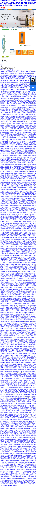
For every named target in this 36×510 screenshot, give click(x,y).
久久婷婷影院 (28, 98)
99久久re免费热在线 (13, 252)
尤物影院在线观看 (15, 193)
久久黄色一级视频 (23, 128)
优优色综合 (7, 141)
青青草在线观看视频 (22, 125)
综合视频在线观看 (33, 375)
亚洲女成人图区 (22, 117)
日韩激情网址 (13, 262)
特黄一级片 (26, 211)
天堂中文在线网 (17, 319)
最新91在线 (16, 228)
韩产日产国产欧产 (22, 244)
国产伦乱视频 (19, 96)
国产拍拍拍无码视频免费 (22, 265)
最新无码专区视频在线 (28, 130)
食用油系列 (7, 27)
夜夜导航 (7, 91)
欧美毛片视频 (17, 212)
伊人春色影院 (22, 94)
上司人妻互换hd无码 (9, 152)
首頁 (14, 29)
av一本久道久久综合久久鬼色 (20, 296)
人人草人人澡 (10, 168)
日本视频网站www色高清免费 (32, 144)
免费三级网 (23, 458)
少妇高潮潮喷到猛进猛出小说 (11, 414)
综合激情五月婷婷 (20, 101)
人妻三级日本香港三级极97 (15, 168)
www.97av (21, 334)
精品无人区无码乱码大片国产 (5, 168)
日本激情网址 (9, 282)
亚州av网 (20, 219)
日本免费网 (25, 256)
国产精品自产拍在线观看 (7, 214)
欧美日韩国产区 (20, 100)
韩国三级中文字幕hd (25, 459)
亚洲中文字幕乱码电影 (25, 101)
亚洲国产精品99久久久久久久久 (29, 176)
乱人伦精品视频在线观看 (11, 259)
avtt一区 (28, 121)
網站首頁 (2, 9)
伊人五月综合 (12, 93)
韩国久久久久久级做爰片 (24, 274)
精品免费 (3, 378)
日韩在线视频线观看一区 (24, 235)
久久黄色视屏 (17, 460)
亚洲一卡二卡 (4, 366)
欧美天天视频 (4, 173)
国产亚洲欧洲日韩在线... (25, 451)
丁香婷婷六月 (14, 368)
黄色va (7, 184)
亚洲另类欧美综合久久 (16, 275)
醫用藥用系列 (4, 41)
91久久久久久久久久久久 (26, 383)
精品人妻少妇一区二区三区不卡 (20, 327)
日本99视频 (30, 202)
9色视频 (10, 453)
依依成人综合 (8, 226)
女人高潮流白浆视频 (10, 274)
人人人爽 (3, 453)
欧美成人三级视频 (5, 99)
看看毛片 (31, 199)
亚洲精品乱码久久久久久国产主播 (23, 421)
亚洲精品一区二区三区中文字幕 (11, 219)
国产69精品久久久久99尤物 (7, 357)
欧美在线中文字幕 (7, 305)
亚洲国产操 (8, 80)
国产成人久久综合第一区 (16, 224)
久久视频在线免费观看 (22, 416)
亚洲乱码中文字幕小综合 (24, 86)
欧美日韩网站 (9, 375)
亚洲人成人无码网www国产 (22, 248)
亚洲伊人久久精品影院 (19, 198)
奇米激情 (8, 350)
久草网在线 (19, 242)
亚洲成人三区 (7, 178)
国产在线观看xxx (34, 362)
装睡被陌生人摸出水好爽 (24, 215)
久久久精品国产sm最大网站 (7, 410)
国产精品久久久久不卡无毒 (8, 87)
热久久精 (29, 192)
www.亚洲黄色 (1, 438)
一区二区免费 (14, 351)
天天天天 (5, 455)
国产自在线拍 (4, 203)
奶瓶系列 (4, 48)
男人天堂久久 (8, 225)
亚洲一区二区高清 (11, 309)
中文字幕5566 (23, 298)
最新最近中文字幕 (18, 326)
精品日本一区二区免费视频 (32, 265)
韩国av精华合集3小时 (2, 368)
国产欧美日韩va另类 (13, 432)
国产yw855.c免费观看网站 (15, 152)
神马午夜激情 (5, 383)
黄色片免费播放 (3, 126)
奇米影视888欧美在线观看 (23, 330)
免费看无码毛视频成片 (20, 75)
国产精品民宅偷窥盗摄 (15, 444)
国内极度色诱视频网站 (21, 183)
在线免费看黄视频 (28, 350)
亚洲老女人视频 (16, 145)
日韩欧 (17, 409)
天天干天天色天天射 (10, 136)
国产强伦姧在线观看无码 (18, 98)
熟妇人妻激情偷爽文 (22, 460)
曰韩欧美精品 (26, 123)
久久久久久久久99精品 (32, 412)
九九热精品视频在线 (2, 86)
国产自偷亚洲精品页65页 (10, 277)
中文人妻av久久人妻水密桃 (20, 399)
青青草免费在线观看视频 (9, 474)
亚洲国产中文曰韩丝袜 (21, 349)
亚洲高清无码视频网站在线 (32, 392)
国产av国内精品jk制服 (10, 198)
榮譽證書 (14, 9)
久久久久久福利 (20, 351)
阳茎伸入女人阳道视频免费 (5, 359)
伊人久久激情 (14, 182)
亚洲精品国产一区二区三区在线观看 (11, 384)
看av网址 (7, 483)
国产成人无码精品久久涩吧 (18, 151)
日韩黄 (11, 438)
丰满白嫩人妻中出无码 (8, 89)
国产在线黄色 (32, 177)
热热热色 (14, 94)
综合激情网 (18, 130)
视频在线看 (33, 287)
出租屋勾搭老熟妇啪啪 (6, 319)
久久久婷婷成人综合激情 (22, 262)
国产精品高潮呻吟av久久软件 (10, 84)
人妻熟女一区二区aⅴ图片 (29, 290)
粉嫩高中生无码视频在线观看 (11, 124)
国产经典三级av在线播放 (26, 190)
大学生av (17, 457)
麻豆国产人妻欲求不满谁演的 (12, 217)
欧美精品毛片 (10, 148)
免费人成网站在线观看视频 (24, 89)
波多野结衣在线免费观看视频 (9, 343)
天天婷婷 (19, 118)
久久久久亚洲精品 (19, 298)
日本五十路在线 (22, 346)
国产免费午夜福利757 (17, 184)
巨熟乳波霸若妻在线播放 (17, 244)
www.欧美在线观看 (18, 125)
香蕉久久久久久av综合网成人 (21, 444)
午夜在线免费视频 (5, 424)
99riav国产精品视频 (19, 177)
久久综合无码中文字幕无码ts (24, 381)
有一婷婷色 (9, 144)
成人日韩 (15, 327)
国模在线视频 (23, 225)
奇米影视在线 (19, 121)
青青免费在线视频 (22, 406)
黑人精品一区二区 (24, 472)
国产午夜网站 (28, 250)
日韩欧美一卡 (28, 184)
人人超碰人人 (9, 423)
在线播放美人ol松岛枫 (9, 190)
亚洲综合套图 (9, 480)
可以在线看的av (20, 99)
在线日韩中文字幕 (13, 403)
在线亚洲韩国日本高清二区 (8, 315)
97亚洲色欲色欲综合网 (7, 186)
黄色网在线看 (12, 331)
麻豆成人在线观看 (18, 292)
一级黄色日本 (33, 233)
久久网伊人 (21, 309)
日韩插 (12, 385)
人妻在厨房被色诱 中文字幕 (14, 266)
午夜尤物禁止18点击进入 (20, 273)
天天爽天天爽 (22, 180)
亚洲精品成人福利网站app (19, 150)
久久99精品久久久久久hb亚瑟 (4, 219)
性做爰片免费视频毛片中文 (13, 350)
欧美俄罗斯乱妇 (19, 210)
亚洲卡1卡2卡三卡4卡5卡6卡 (17, 192)
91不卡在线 (23, 214)
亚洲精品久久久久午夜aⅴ (11, 95)
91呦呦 (15, 164)
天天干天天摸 (20, 224)
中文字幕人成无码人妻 (30, 160)
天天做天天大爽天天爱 (32, 235)
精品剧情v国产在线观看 (3, 281)
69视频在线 (3, 194)
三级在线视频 (18, 193)
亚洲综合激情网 (25, 382)
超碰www (16, 439)
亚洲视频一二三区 (11, 317)
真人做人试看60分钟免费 (20, 161)
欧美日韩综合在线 (29, 239)
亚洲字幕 (14, 289)
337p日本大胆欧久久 (24, 368)
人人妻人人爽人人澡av (14, 123)
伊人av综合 (8, 185)
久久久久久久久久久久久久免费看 (14, 208)
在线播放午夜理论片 (4, 405)
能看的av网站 (31, 433)
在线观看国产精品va (33, 234)
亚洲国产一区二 (5, 407)
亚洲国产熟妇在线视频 (15, 277)
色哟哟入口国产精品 (18, 384)
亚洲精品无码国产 (32, 151)
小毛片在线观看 (30, 143)
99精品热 (7, 432)
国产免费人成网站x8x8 (5, 82)
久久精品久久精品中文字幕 (26, 292)
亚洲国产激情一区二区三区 (15, 227)
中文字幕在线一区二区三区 (22, 82)
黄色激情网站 (14, 364)
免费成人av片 (26, 298)
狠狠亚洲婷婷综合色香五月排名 (27, 241)
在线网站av (16, 132)
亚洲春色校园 (28, 112)
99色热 (11, 158)
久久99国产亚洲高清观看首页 (22, 356)
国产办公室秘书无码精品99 (3, 119)
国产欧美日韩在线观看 (27, 148)
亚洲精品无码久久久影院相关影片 (29, 460)
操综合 (3, 249)
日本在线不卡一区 (13, 330)
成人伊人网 (32, 174)
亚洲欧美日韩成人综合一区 (28, 214)
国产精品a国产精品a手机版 (27, 236)
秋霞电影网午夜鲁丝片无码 (28, 424)
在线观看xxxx (16, 242)
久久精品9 (5, 290)
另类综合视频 (13, 380)
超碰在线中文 (29, 459)
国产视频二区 (25, 230)
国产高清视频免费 (21, 467)
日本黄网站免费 (12, 365)
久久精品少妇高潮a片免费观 (20, 253)
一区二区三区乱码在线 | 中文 (17, 243)
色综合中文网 (3, 417)
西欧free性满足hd (22, 194)
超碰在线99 (5, 273)
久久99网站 (7, 458)
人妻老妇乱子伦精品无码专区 (17, 153)
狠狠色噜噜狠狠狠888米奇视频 (31, 203)
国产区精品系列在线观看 (12, 366)
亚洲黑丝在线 (22, 176)
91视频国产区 (6, 408)
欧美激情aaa (5, 450)
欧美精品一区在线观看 (14, 246)
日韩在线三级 (14, 198)
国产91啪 (6, 126)
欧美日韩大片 (19, 215)
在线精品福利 (25, 442)
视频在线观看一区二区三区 (20, 419)
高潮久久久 (1, 235)
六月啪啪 (32, 141)
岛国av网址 (16, 130)
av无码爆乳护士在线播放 (11, 434)
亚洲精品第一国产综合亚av (23, 285)
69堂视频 (29, 219)
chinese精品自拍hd (10, 376)
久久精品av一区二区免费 (29, 96)
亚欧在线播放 (26, 143)
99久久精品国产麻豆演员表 (9, 303)
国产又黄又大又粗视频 (20, 390)
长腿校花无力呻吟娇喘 (29, 86)
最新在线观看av (8, 98)
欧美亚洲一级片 (19, 306)
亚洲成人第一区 (9, 207)
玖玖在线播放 (24, 319)
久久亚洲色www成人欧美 (8, 397)
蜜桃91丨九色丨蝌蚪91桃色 (29, 251)
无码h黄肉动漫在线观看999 (4, 275)
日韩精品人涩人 (5, 433)
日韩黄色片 (16, 264)
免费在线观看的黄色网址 (11, 462)
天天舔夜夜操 (34, 482)
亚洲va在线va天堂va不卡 (16, 187)
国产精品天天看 (34, 414)
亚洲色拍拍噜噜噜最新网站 (5, 75)
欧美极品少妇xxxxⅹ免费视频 (24, 85)
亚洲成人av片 (34, 103)
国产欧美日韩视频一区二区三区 (12, 447)
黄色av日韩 (13, 141)
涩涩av (3, 244)
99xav (5, 125)
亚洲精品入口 (26, 422)
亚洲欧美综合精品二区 (20, 301)
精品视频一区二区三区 (15, 301)
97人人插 (9, 158)
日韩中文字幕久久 (16, 267)
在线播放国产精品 (26, 218)
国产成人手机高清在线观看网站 (27, 307)
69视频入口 (14, 139)
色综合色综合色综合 (2, 353)
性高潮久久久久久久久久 (4, 152)
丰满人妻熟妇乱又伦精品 (29, 309)
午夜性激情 (11, 146)
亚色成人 (2, 189)
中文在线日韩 (22, 277)
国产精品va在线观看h (13, 480)
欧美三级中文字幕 (26, 322)
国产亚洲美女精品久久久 (9, 300)
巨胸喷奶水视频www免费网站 (17, 446)
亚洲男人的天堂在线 (21, 157)
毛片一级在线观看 (5, 84)
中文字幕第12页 (9, 467)
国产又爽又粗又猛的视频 (13, 268)
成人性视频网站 (13, 200)
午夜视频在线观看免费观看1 (28, 82)
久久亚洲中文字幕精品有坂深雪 (9, 369)
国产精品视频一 (29, 205)
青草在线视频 (19, 109)
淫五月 (26, 112)
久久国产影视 (21, 319)
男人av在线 (23, 422)
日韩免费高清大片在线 (20, 382)
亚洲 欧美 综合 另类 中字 (22, 189)
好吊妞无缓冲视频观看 (5, 380)
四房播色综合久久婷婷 (25, 351)
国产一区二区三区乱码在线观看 (27, 273)
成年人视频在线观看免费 (21, 391)
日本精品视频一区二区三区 (30, 347)
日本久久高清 (28, 215)
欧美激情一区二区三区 (14, 341)
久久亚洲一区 (18, 117)
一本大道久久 (9, 466)
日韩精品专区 (22, 107)
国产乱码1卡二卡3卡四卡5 (30, 212)
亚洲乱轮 (9, 139)
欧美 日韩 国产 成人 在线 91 (23, 283)
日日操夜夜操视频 (27, 453)
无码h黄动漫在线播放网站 (10, 283)
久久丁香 (2, 259)
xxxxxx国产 (4, 89)
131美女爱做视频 (4, 212)
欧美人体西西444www (6, 314)
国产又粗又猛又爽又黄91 (29, 396)
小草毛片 (2, 203)
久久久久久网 (22, 289)
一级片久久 (15, 221)
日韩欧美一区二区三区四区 (27, 327)
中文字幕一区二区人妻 (5, 157)
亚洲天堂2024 (19, 180)
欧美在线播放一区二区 (25, 359)
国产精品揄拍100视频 (3, 184)
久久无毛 (10, 112)
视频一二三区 (1, 223)
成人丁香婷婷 (30, 322)
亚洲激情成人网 (6, 249)
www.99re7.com (19, 83)
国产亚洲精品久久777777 (26, 332)
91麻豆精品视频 (14, 398)
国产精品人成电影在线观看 (16, 209)
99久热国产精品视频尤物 (4, 193)
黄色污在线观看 (4, 475)
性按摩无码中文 (6, 260)
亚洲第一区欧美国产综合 (11, 346)
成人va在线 (22, 312)
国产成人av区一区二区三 (30, 271)
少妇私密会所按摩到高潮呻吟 (27, 180)
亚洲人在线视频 (8, 203)
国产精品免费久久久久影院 (31, 117)
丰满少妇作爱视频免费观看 (32, 120)
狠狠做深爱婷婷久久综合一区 (8, 209)
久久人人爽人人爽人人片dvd (12, 437)
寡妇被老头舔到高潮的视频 (29, 105)
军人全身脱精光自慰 (17, 126)
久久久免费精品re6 (25, 275)
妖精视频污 (11, 139)
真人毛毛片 (2, 476)
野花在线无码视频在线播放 (27, 462)
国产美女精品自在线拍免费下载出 (27, 417)
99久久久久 (29, 161)
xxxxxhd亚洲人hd (21, 146)
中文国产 (3, 125)
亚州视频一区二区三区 (30, 308)
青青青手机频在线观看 (21, 322)
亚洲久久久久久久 (14, 438)
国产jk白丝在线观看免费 (8, 265)
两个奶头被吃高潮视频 (22, 398)
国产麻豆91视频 (30, 175)
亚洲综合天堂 (11, 319)
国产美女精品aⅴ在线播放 (15, 158)
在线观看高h (20, 305)
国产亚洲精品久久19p (18, 91)
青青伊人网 (18, 387)
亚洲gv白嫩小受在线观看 (16, 119)
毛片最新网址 (18, 337)
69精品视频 (20, 108)
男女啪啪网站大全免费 (30, 183)
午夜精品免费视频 (18, 303)
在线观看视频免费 (7, 236)
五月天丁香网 (9, 118)
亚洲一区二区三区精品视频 (16, 185)
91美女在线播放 (13, 78)
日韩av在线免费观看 (5, 302)
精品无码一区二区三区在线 (8, 296)
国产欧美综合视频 (9, 159)
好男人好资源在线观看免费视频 (5, 425)
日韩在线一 (7, 340)
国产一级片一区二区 (23, 350)
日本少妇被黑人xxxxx (18, 252)
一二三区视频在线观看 (29, 403)
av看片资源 (20, 216)
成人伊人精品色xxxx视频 (8, 446)
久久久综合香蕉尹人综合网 (14, 205)
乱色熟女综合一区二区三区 (5, 278)
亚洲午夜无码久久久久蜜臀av (29, 349)
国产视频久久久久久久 (22, 365)
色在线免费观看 (23, 268)
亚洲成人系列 (29, 243)
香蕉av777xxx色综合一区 (4, 283)
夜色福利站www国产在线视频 (10, 99)
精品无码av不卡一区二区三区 (15, 148)
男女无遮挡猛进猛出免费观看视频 (15, 230)
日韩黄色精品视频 (29, 339)
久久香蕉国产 (4, 267)
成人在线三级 (23, 210)
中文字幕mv (24, 73)
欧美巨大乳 (6, 253)
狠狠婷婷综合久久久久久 (20, 136)
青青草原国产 (8, 484)
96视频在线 (9, 334)
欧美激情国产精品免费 (29, 186)
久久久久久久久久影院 (3, 233)
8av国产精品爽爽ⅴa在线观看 (20, 260)
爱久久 (10, 98)
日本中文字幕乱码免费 (14, 302)
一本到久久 (7, 111)
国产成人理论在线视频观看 (19, 284)
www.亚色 (11, 289)
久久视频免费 (21, 173)
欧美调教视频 (27, 464)
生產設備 (18, 9)
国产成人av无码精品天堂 (12, 77)
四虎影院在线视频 (28, 389)
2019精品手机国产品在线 (28, 91)
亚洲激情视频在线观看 (24, 252)
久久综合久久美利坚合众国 (5, 473)
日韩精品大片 (33, 201)
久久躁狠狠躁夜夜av (15, 405)
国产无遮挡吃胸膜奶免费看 (17, 440)
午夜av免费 (27, 102)
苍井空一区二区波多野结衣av (10, 450)
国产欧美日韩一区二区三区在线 (8, 227)
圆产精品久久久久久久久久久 (22, 287)
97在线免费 (6, 274)
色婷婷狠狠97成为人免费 (26, 478)
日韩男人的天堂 (9, 246)
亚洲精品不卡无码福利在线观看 (6, 164)
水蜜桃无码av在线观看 (13, 290)
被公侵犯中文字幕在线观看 (7, 116)
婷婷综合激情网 (7, 132)
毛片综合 (22, 332)
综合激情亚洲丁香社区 (5, 92)
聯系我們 (30, 9)
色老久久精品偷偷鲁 (15, 233)
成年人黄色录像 (29, 393)
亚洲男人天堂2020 (16, 86)
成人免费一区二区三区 (4, 230)
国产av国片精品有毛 (3, 110)
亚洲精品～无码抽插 (2, 423)
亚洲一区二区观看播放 (29, 348)
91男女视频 (32, 152)
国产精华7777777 (32, 200)
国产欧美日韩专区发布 (22, 201)
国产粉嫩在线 (31, 145)
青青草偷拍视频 (9, 155)
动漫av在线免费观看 (7, 215)
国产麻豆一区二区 (2, 398)
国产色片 (30, 457)
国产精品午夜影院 (28, 285)
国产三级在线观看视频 (4, 216)
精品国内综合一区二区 (33, 269)
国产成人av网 (10, 141)
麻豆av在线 (7, 269)
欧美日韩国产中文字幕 (28, 116)
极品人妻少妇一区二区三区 (12, 196)
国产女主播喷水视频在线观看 (28, 125)
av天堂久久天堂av (2, 262)
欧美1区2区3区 (6, 462)
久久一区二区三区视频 (32, 291)
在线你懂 (28, 110)
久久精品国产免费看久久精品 (23, 425)
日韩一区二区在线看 (9, 478)
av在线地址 (4, 187)
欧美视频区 (29, 157)
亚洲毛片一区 (33, 473)
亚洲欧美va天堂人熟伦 (25, 132)
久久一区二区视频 (30, 289)
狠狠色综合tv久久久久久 (12, 80)
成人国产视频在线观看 (6, 177)
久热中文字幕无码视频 (17, 456)
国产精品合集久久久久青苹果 (24, 219)
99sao (7, 457)
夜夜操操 (12, 127)
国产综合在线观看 (18, 194)
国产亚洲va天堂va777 (29, 302)
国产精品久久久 (31, 456)
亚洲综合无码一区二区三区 (22, 134)
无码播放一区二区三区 (33, 250)
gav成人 (3, 325)
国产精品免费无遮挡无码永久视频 (7, 223)
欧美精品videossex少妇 (23, 121)
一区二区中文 (9, 161)
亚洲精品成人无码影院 (5, 418)
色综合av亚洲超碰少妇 (32, 293)
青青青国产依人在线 (20, 190)
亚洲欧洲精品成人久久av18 (32, 421)
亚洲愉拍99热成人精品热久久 (10, 360)
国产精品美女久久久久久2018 (31, 440)
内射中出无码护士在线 (29, 341)
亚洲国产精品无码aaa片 (31, 102)
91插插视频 (27, 71)
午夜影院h (11, 425)
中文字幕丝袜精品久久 (6, 317)
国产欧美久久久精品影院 (28, 416)
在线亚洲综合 (31, 94)
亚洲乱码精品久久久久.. (24, 108)
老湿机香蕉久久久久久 (8, 191)
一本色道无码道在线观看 (13, 176)
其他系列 (4, 47)
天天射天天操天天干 (6, 77)
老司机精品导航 (29, 415)
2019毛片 (6, 79)
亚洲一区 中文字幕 (17, 441)
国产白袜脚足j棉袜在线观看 (4, 134)
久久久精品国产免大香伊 (7, 250)
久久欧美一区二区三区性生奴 (20, 410)
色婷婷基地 (33, 264)
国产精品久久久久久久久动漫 (17, 259)
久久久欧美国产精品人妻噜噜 (8, 339)
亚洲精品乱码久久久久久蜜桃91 (10, 120)
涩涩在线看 (16, 109)
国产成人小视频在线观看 (9, 341)
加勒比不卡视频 (6, 139)
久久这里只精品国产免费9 (15, 413)
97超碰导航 (25, 408)
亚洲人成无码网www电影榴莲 (8, 353)
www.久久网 (2, 357)
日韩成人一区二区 (14, 169)
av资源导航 (11, 232)
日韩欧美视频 (29, 170)
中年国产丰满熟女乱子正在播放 (18, 339)
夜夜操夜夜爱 (21, 169)
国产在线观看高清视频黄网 (17, 476)
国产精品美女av (16, 73)
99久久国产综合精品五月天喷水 (17, 314)
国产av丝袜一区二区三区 (18, 71)
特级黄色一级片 (5, 348)
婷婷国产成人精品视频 (10, 271)
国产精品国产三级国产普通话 (20, 331)
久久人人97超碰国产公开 (4, 155)
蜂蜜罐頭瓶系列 (20, 27)
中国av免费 (13, 232)
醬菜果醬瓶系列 (24, 27)
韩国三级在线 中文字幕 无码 (9, 218)
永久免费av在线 (32, 219)
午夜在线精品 (3, 437)
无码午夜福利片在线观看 (27, 249)
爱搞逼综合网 (22, 462)
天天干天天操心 (21, 164)
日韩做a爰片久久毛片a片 (5, 144)
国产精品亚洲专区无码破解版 (20, 323)
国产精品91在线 (32, 330)
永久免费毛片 (15, 306)
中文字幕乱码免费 (3, 369)
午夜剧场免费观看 (25, 221)
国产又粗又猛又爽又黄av (19, 368)
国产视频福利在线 (18, 330)
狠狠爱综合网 (21, 78)
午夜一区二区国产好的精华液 (5, 112)
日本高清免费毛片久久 (29, 473)
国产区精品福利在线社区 (26, 358)
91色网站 (23, 385)
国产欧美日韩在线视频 (27, 145)
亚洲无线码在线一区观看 (21, 300)
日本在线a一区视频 (7, 194)
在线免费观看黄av (24, 389)
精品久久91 (19, 86)
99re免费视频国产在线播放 (5, 151)
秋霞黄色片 (16, 366)
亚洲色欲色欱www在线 (9, 451)
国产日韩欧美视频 (18, 447)
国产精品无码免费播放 (4, 389)
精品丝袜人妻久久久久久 (14, 161)
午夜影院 (3, 257)
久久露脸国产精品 (18, 176)
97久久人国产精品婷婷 (11, 324)
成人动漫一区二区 (17, 375)
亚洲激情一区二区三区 (25, 299)
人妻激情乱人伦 (13, 114)
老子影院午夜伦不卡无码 (20, 142)
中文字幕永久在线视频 (32, 253)
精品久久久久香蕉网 (24, 302)
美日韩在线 (28, 235)
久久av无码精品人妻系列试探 (4, 256)
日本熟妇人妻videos (10, 406)
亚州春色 (35, 349)
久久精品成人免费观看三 (12, 255)
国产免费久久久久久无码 (21, 228)
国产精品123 (30, 217)
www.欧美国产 (24, 434)
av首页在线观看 (8, 176)
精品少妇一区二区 (17, 383)
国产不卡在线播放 (33, 334)
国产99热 (25, 75)
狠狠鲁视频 (16, 400)
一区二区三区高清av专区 (12, 418)
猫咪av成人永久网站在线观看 (25, 481)
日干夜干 (4, 161)
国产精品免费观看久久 (30, 169)
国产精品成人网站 (25, 400)
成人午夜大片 (33, 267)
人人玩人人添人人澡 (30, 159)
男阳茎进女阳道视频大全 (12, 228)
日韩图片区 (23, 198)
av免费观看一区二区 (13, 292)
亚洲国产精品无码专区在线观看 (13, 236)
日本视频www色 (30, 119)
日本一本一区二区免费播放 (29, 158)
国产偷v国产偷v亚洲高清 (11, 359)
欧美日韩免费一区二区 (15, 448)
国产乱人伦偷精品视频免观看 (21, 418)
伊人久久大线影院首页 (27, 326)
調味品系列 (4, 45)
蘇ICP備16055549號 (12, 68)
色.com (21, 476)
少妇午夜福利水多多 (7, 210)
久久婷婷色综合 (20, 426)
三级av (34, 215)
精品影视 (3, 248)
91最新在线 (17, 305)
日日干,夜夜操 (8, 290)
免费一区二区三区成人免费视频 (21, 76)
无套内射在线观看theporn (30, 137)
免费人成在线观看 (30, 162)
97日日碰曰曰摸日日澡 (3, 268)
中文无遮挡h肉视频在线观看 (14, 391)
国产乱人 (19, 408)
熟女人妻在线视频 (26, 157)
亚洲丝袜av (17, 191)
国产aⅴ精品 (5, 71)
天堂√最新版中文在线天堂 (18, 464)
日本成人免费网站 (11, 399)
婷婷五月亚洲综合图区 (7, 183)
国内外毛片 (19, 312)
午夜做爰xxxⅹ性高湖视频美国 (27, 277)
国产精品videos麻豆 (25, 224)
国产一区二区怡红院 (8, 153)
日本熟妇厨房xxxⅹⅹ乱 (31, 109)
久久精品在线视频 (10, 485)
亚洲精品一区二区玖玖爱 (12, 294)
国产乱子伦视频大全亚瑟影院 (19, 139)
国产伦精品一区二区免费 (16, 321)
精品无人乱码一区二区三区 (20, 120)
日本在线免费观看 (19, 127)
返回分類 (16, 47)
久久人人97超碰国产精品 (33, 171)
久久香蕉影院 (31, 300)
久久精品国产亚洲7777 (30, 123)
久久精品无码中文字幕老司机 (5, 166)
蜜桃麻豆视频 (29, 422)
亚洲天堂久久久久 (5, 344)
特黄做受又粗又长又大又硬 (13, 355)
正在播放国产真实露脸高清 (5, 400)
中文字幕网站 (24, 159)
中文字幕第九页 (22, 326)
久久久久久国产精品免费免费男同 (5, 264)
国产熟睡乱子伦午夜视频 (17, 111)
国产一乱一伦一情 (11, 251)
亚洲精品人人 (12, 322)
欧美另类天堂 (22, 414)
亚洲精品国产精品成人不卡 (17, 407)
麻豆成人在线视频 (5, 95)
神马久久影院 (17, 365)
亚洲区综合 (16, 96)
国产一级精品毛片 (13, 160)
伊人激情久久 (15, 331)
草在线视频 (13, 151)
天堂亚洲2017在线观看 (15, 300)
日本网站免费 (27, 265)
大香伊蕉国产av (15, 385)
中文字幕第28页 (12, 107)
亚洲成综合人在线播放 (24, 237)
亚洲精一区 (25, 335)
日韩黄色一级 (27, 149)
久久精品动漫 (11, 171)
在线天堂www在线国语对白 (31, 342)
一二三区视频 (23, 109)
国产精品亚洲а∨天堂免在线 (25, 426)
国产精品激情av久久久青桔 (19, 159)
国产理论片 (15, 241)
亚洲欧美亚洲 (20, 424)
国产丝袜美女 (13, 170)
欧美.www (12, 144)
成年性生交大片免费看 (4, 198)
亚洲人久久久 (33, 310)
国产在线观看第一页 (11, 306)
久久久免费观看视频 (8, 145)
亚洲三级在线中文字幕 (9, 349)
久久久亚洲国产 (27, 457)
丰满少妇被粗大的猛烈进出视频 (18, 237)
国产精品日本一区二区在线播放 (14, 116)
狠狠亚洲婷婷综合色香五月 (21, 162)
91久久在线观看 (16, 308)
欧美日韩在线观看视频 (15, 79)
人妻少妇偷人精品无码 (12, 143)
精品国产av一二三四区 (8, 127)
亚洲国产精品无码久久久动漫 (17, 85)
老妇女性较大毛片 (27, 466)
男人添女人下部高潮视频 (27, 293)
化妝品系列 (4, 38)
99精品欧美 (17, 371)
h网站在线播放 (9, 387)
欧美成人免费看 (5, 360)
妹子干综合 (23, 465)
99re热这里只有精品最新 (11, 249)
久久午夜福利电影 (25, 100)
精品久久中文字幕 (5, 103)
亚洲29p (12, 440)
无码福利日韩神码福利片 (20, 165)
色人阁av (1, 121)
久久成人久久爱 (10, 372)
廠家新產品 (3, 27)
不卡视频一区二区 (2, 227)
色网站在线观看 (11, 182)
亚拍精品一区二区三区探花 (16, 278)
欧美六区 (19, 174)
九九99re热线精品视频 (29, 324)
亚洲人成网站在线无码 (25, 99)
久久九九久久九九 (10, 134)
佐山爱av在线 (8, 333)
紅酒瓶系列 (16, 27)
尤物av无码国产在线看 (30, 343)
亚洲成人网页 (30, 178)
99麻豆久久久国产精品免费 (8, 199)
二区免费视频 (12, 103)
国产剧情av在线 (26, 228)
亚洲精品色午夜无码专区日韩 (21, 266)
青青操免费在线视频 (17, 394)
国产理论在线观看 (30, 328)
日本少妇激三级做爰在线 (10, 455)
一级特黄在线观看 (8, 281)
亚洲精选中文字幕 (32, 296)
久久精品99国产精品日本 (21, 233)
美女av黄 (22, 258)
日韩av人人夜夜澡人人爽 (13, 137)
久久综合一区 (4, 180)
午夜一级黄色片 (16, 101)
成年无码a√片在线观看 (26, 303)
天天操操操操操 (33, 457)
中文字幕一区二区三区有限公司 (14, 83)
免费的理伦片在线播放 (26, 92)
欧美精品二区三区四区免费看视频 (4, 485)
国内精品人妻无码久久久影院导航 (10, 267)
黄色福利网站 (14, 303)
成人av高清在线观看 (26, 196)
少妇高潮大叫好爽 (3, 108)
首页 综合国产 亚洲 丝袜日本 (26, 469)
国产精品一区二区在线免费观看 (22, 473)
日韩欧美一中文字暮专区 (26, 142)
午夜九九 (23, 415)
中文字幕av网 (3, 210)
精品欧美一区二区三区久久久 (20, 364)
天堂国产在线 (21, 175)
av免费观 (9, 293)
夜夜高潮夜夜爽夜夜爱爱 (14, 387)
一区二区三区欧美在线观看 (12, 239)
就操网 (18, 214)
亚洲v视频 (33, 455)
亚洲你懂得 (5, 101)
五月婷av (22, 71)
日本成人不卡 (28, 330)
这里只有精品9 (30, 314)
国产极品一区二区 (33, 413)
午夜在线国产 (34, 149)
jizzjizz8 (17, 223)
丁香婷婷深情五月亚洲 (24, 250)
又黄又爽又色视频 (31, 303)
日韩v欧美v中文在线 (16, 287)
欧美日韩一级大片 (5, 124)
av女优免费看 (23, 83)
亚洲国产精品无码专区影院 (14, 276)
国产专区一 (3, 318)
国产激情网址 (33, 226)
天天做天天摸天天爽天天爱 (11, 142)
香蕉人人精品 (2, 149)
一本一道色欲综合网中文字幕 (3, 237)
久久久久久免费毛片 (30, 242)
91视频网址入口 (26, 276)
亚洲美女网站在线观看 (8, 373)
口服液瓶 (4, 51)
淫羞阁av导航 (14, 157)
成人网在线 (31, 126)
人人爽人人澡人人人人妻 (27, 294)
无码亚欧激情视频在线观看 (17, 103)
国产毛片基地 (7, 187)
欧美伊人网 (10, 248)
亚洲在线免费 (13, 375)
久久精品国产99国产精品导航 (21, 110)
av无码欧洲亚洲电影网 (16, 226)
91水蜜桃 (13, 376)
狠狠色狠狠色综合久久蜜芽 (17, 442)
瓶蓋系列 (4, 46)
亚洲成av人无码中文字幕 (25, 177)
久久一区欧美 (18, 123)
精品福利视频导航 (10, 351)
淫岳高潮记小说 (21, 371)
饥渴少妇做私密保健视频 (16, 348)
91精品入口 (18, 344)
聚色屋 (4, 236)
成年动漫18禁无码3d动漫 (11, 92)
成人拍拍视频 (32, 459)
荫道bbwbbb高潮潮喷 (30, 103)
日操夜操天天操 (31, 218)
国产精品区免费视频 (13, 174)
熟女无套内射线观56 (31, 383)
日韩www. (6, 271)
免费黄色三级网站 (3, 274)
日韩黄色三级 (9, 244)
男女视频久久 (5, 169)
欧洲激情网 (1, 387)
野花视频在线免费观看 (24, 341)
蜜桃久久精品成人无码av (3, 150)
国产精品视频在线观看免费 (13, 332)
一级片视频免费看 (11, 314)
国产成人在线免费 (2, 330)
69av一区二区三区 (23, 95)
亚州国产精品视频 (4, 364)
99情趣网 (25, 349)
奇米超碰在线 (22, 196)
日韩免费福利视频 (3, 287)
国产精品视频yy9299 (18, 128)
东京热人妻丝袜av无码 (23, 130)
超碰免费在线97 (34, 339)
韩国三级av (10, 169)
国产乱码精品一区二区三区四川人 (7, 241)
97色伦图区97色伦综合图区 (7, 174)
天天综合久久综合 (18, 332)
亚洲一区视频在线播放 (13, 250)
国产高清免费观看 (8, 202)
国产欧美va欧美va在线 (6, 323)
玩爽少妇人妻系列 (21, 437)
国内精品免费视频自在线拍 (27, 152)
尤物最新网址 (31, 209)
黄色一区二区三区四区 (9, 421)
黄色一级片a (26, 225)
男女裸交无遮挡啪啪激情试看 (25, 480)
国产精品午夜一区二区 (30, 132)
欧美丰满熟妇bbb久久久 (33, 192)
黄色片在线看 (22, 178)
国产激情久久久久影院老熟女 (3, 190)
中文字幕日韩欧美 (16, 82)
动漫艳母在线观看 (5, 409)
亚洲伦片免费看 (28, 200)
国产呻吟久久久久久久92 (28, 266)
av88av (17, 374)
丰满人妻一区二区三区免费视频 (24, 124)
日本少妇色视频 (32, 111)
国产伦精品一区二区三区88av (6, 167)
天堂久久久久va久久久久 (18, 124)
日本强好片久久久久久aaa (29, 398)
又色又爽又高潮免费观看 (27, 193)
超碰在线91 (20, 79)
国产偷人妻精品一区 (31, 133)
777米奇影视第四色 (13, 159)
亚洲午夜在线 (8, 150)
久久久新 (16, 92)
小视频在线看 (13, 126)
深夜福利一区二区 (22, 441)
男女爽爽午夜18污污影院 (20, 417)
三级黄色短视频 (23, 118)
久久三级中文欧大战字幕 (32, 142)
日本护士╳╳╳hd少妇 (19, 480)
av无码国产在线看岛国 (15, 293)
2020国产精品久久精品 (26, 217)
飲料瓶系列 (13, 27)
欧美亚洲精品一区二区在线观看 (29, 432)
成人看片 (3, 391)
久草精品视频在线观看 (20, 221)
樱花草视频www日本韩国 (16, 369)
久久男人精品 (26, 107)
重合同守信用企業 (13, 47)
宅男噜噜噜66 (29, 99)
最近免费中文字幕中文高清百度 (32, 166)
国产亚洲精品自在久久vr (18, 255)
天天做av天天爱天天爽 (25, 133)
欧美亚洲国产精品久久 (8, 200)
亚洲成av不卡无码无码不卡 (32, 92)
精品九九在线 (29, 101)
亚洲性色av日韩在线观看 (17, 325)
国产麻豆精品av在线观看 (19, 160)
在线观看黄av (10, 151)
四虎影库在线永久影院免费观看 (20, 217)
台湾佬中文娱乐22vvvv (15, 75)
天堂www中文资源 (10, 157)
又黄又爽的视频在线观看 (5, 109)
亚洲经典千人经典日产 (31, 228)
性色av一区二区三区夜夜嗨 (24, 103)
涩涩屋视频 (34, 324)
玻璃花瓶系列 (4, 49)
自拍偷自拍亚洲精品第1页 (14, 202)
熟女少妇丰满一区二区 (26, 253)
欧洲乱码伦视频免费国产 (28, 418)
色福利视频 (10, 125)
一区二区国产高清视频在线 (27, 435)
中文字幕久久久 (16, 357)
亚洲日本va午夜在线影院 (17, 144)
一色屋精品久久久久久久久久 (21, 475)
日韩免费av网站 (22, 447)
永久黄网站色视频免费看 (17, 257)
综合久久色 (5, 257)
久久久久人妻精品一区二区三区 (13, 358)
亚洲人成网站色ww (6, 476)
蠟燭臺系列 (4, 42)
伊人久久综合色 (12, 85)
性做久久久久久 (4, 121)
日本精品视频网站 (2, 71)
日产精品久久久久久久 (18, 170)
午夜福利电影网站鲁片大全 (18, 381)
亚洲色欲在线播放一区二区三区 (27, 233)
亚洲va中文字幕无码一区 (29, 360)
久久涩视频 (10, 340)
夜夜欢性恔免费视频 (22, 93)
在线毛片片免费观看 (29, 378)
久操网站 (20, 214)
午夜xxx (18, 362)
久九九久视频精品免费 (6, 217)
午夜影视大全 (12, 153)
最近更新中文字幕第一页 (8, 291)
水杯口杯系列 (28, 27)
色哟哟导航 (31, 149)
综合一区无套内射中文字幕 (25, 79)
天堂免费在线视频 (16, 171)
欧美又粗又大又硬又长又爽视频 (22, 291)
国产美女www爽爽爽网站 (33, 371)
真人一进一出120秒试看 (26, 173)
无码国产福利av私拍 (7, 137)
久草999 (29, 296)
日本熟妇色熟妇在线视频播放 (30, 150)
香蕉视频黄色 (9, 266)
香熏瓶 (3, 52)
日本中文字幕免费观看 (27, 208)
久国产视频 (13, 401)
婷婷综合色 (33, 73)
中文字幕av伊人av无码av (4, 466)
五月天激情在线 (24, 246)
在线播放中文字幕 (7, 391)
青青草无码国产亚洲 (12, 175)
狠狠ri (1, 162)
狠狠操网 (23, 141)
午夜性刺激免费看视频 (11, 111)
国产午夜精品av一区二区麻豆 (19, 469)
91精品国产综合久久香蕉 (6, 232)
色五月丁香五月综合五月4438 (17, 393)
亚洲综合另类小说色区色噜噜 (17, 95)
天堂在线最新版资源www (15, 353)
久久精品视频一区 (32, 382)
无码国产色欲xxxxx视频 (23, 144)
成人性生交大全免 (17, 396)
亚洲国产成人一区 (19, 318)
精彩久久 (20, 166)
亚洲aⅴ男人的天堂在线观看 (25, 362)
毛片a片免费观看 (11, 278)
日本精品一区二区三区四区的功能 (23, 168)
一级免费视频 (32, 294)
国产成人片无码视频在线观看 (10, 73)
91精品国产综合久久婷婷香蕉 (24, 243)
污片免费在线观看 (26, 312)
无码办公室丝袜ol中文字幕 (12, 469)
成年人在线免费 (23, 290)
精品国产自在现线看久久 (5, 240)
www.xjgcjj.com (17, 67)
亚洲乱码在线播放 (31, 385)
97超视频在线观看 (6, 196)
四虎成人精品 (17, 484)
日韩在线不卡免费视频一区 (17, 107)
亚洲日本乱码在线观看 (28, 248)
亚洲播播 (13, 243)
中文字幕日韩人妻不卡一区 (3, 384)
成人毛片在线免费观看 (30, 405)
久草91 (22, 340)
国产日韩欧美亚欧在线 (27, 244)
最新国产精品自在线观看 (28, 201)
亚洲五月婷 (5, 280)
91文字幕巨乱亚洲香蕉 (2, 105)
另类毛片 (24, 102)
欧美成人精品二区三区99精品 (4, 326)
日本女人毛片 (26, 162)
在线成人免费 (33, 175)
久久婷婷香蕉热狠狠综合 (31, 225)
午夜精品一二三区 (26, 308)
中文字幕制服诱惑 (15, 298)
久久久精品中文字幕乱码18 (23, 347)
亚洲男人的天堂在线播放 (20, 167)
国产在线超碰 (26, 365)
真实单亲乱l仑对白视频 (27, 118)
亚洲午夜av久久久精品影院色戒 (25, 372)
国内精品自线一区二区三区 (6, 321)
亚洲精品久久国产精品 (9, 189)
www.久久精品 (24, 482)
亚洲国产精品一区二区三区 (26, 316)
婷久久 (4, 292)
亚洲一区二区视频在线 (18, 203)
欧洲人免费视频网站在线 (28, 407)
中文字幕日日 (32, 407)
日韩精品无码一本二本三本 (30, 100)
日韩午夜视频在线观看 (10, 275)
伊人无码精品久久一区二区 (20, 241)
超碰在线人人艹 (4, 85)
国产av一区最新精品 (2, 346)
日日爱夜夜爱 (6, 378)
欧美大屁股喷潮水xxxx (15, 190)
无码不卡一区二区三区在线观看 (27, 413)
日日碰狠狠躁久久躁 (22, 148)
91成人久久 (27, 456)
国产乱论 (4, 276)
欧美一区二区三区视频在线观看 (6, 83)
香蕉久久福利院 (19, 372)
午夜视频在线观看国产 (11, 132)
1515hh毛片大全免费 (8, 205)
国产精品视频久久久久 (17, 249)
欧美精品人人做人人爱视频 (21, 145)
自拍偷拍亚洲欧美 (18, 367)
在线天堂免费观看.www (9, 121)
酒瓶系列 (10, 27)
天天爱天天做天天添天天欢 (15, 248)
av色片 (20, 385)
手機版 (1, 66)
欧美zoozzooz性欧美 (21, 218)
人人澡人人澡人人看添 (13, 326)
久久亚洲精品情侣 (29, 78)
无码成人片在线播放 (27, 240)
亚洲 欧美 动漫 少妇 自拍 (17, 378)
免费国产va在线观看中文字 (24, 166)
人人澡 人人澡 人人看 (26, 94)
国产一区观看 (20, 209)
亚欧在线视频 (13, 98)
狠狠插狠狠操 (4, 235)
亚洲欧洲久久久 (16, 99)
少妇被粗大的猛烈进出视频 (5, 148)
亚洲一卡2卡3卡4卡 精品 (29, 482)
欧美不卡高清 (34, 251)
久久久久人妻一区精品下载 (5, 308)
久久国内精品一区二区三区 (22, 191)
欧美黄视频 (17, 157)
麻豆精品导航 (6, 244)
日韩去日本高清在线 (27, 227)
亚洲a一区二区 (20, 415)
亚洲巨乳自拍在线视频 (15, 340)
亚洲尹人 (26, 161)
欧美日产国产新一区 (11, 308)
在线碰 (12, 155)
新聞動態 (22, 9)
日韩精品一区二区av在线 (21, 208)
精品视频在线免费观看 (32, 257)
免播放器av (28, 382)
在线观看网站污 (9, 126)
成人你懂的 (30, 335)
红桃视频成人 (18, 169)
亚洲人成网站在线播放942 (30, 256)
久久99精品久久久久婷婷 (7, 208)
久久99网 (23, 187)
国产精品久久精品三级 (14, 296)
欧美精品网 (31, 387)
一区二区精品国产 (5, 130)
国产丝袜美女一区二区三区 (10, 101)
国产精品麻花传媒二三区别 (14, 410)
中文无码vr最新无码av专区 (19, 149)
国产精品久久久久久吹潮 (28, 141)
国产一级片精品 (33, 325)
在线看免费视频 (11, 187)
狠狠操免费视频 (33, 170)
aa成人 (12, 118)
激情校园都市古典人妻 (13, 203)
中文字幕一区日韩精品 (21, 321)
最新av (33, 299)
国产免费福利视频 (9, 100)
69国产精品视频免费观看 (11, 82)
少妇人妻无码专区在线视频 (16, 189)
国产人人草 (5, 350)
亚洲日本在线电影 (17, 416)
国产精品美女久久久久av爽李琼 (20, 315)
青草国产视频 (31, 208)
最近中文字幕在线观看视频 (26, 202)
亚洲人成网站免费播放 (5, 441)
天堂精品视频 (33, 356)
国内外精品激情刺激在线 (5, 447)
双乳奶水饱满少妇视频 (11, 256)
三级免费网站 (12, 145)
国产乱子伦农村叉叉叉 (13, 269)
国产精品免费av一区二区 (24, 393)
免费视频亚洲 (14, 127)
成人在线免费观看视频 (6, 396)
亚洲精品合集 (6, 192)
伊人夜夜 (20, 448)
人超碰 (7, 364)
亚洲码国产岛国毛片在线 (18, 380)
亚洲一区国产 (26, 183)
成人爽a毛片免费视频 (9, 193)
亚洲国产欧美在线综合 (32, 399)
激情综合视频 (28, 391)
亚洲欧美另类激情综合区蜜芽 (5, 327)
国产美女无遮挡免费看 (9, 394)
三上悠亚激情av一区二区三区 (13, 214)
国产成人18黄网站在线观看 (24, 378)
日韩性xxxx (4, 340)
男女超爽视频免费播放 (23, 463)
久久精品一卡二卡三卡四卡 (16, 283)
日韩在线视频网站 (20, 205)
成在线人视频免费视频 (22, 317)
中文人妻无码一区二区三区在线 (8, 102)
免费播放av (29, 262)
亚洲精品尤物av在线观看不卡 (8, 368)
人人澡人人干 (24, 186)
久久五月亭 (12, 287)
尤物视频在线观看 (13, 285)
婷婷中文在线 (15, 253)
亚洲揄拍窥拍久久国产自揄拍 (7, 439)
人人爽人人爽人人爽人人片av (3, 185)
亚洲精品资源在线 (29, 155)
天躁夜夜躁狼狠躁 (5, 266)
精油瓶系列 (4, 50)
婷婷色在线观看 (20, 276)
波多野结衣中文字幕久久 (30, 428)
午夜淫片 (1, 173)
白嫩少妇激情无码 (21, 73)
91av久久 (6, 414)
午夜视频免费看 (8, 143)
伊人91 (1, 249)
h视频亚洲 (8, 212)
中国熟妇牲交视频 (29, 198)
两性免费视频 (19, 87)
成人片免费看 (5, 428)
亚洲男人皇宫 (5, 246)
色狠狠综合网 (1, 73)
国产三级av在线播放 (32, 165)
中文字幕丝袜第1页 (12, 327)
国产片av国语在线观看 (17, 178)
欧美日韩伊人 (24, 84)
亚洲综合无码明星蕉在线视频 (11, 109)
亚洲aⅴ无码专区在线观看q (4, 351)
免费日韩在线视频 (26, 178)
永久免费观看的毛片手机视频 (21, 116)
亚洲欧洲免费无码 (8, 285)
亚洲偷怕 (27, 119)
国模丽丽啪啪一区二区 (13, 428)
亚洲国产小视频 (27, 93)
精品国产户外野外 (17, 285)
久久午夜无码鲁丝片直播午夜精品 (30, 278)
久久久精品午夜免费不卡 (29, 484)
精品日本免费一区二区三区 (28, 210)
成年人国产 (11, 307)
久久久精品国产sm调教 (31, 135)
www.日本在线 (11, 224)
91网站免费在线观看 (22, 407)
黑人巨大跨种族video (32, 227)
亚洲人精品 (10, 374)
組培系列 (4, 44)
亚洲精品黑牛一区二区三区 (9, 117)
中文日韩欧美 (27, 76)
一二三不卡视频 (4, 449)
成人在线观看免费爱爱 (20, 400)
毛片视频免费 (21, 133)
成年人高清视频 (3, 414)
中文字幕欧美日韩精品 (6, 239)
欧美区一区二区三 (23, 174)
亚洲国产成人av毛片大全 (27, 369)
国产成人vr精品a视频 (30, 409)
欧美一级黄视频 (30, 351)
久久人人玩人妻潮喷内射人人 (23, 155)
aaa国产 (26, 110)
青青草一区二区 (15, 482)
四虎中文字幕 (14, 457)
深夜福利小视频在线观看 (24, 403)
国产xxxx (26, 262)
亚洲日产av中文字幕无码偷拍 (10, 273)
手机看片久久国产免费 (14, 483)
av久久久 (9, 269)
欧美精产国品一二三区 (7, 332)
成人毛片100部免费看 (7, 93)
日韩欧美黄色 (24, 149)
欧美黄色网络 (3, 209)
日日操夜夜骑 (29, 312)
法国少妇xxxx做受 (8, 105)
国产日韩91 (15, 120)
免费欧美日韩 (4, 218)
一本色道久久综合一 (22, 111)
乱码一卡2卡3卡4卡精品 (14, 165)
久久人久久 (21, 299)
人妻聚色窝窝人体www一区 (20, 92)
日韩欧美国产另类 (19, 135)
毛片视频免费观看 (28, 319)
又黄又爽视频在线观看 (25, 467)
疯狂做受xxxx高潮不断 (18, 114)
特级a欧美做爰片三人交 (14, 87)
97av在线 (20, 187)
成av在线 (15, 191)
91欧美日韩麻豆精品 (3, 76)
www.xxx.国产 (20, 223)
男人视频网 (25, 391)
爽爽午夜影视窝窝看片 (3, 117)
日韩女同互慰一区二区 (10, 240)
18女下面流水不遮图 (13, 128)
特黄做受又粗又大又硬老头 (30, 447)
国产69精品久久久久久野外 (32, 381)
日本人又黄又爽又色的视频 (5, 309)
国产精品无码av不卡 (7, 331)
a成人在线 (3, 273)
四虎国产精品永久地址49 (5, 463)
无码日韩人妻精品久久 (12, 178)
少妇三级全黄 (11, 226)
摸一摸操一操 (34, 96)
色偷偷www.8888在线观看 (24, 337)
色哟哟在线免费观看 (20, 439)
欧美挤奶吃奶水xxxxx (10, 408)
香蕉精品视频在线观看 (24, 98)
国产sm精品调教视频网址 (27, 331)
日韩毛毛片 (30, 390)
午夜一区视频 (17, 137)
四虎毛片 (26, 83)
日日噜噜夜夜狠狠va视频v (13, 150)
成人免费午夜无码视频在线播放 (30, 472)
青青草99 (20, 472)
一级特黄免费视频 (5, 376)
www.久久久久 (17, 415)
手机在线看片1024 (8, 289)
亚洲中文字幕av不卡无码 (22, 227)
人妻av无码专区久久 (24, 150)
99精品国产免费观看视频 (28, 153)
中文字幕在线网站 (25, 137)
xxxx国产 (27, 385)
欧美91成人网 (18, 398)
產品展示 (10, 9)
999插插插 (28, 366)
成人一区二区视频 (24, 232)
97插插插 (3, 101)
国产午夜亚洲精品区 (4, 282)
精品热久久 (4, 289)
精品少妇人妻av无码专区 (14, 89)
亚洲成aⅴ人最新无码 (27, 171)
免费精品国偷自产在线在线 (24, 80)
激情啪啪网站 (28, 401)
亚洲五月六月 (6, 86)
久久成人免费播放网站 (4, 207)
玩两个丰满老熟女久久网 (32, 366)
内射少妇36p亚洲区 (6, 398)
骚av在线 (12, 293)
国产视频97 (17, 164)
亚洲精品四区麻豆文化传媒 (17, 235)
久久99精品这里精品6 (3, 421)
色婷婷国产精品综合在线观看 (10, 71)
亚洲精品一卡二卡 (17, 200)
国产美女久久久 (9, 433)
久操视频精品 (29, 252)
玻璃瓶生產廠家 (6, 9)
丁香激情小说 (12, 241)
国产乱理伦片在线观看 (27, 321)
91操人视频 (1, 92)
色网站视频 (2, 350)
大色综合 (15, 223)
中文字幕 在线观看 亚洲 (11, 162)
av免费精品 (20, 152)
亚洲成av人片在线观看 (12, 381)
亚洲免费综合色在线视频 (11, 253)
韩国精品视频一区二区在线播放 (6, 403)
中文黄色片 (11, 215)
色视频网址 (1, 167)
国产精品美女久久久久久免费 (21, 143)
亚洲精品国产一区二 (2, 242)
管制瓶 (3, 53)
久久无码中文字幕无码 (8, 465)
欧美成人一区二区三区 (10, 424)
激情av (27, 421)
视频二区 (17, 408)
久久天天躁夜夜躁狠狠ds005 (6, 456)
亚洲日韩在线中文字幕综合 (4, 158)
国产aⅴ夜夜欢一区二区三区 (7, 128)
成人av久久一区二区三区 (28, 174)
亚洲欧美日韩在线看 (10, 86)
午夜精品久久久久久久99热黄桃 (30, 284)
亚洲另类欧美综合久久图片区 (32, 333)
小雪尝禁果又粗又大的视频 (18, 373)
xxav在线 (13, 339)
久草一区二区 (14, 430)
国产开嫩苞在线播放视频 (11, 378)
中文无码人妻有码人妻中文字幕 (29, 134)
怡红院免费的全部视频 (2, 145)
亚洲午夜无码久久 (22, 257)
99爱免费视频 (1, 340)
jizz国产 (8, 299)
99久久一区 (3, 381)
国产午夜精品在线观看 (11, 192)
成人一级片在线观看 (29, 168)
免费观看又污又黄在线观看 (14, 135)
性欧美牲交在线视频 (10, 149)
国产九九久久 (31, 321)
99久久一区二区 (13, 291)
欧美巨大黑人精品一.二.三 (21, 236)
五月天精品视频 (12, 186)
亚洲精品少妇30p (25, 78)
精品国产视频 (5, 107)
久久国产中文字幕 (9, 280)
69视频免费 (7, 125)
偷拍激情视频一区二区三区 (26, 258)
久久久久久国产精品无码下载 (15, 472)
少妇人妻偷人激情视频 (4, 444)
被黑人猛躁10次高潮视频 (27, 438)
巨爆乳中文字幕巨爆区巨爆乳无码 (7, 160)
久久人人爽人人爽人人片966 (28, 458)
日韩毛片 (23, 152)
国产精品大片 (13, 76)
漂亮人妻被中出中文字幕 (17, 93)
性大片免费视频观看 (6, 182)
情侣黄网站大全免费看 (32, 184)
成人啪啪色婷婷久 (26, 409)
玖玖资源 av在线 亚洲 (33, 369)
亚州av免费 (29, 71)
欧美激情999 (26, 475)
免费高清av (13, 184)
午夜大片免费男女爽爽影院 (32, 124)
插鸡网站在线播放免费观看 (18, 333)
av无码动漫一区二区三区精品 (5, 426)
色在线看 (26, 268)
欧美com (15, 409)
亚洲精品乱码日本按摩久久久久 (28, 207)
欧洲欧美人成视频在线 (32, 332)
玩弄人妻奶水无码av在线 (29, 356)
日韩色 (6, 394)
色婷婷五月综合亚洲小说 (33, 464)
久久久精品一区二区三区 (4, 472)
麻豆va (27, 182)
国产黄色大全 (7, 173)
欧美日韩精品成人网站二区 (11, 441)
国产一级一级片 (15, 177)
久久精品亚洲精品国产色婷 (6, 201)
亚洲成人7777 (18, 430)
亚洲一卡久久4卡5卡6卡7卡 (31, 268)
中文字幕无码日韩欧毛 (3, 226)
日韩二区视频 (10, 398)
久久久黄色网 (7, 366)
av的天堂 (33, 198)
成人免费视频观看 (29, 394)
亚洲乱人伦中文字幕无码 (6, 460)
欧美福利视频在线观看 (31, 480)
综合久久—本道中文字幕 (4, 393)
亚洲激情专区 (32, 391)
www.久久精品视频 (27, 471)
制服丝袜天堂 (14, 146)
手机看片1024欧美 (18, 350)
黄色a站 (3, 484)
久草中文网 (32, 274)
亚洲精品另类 (33, 394)
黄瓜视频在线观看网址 (27, 374)
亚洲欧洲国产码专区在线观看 (22, 212)
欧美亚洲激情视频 (30, 237)
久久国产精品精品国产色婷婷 (10, 234)
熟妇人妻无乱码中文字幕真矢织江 (6, 365)
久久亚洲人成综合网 (21, 226)
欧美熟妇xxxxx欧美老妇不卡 (15, 100)
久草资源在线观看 (26, 146)
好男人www (6, 423)
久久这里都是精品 (7, 422)
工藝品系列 (4, 40)
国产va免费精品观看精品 (14, 478)
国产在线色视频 (18, 258)
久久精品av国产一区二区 (19, 282)
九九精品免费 (16, 412)
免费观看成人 (32, 389)
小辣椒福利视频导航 (32, 194)
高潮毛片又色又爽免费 (16, 434)
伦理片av (4, 191)
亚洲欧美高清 (6, 334)
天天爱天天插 (28, 371)
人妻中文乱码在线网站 (3, 202)
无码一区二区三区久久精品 (17, 463)
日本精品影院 (30, 467)
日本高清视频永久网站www (14, 335)
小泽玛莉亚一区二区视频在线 (11, 415)
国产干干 (27, 95)
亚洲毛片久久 (14, 117)
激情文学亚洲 (20, 362)
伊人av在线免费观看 (12, 242)
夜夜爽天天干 (3, 215)
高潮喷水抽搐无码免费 (3, 205)
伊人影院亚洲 (21, 387)
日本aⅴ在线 (21, 292)
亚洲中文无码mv (33, 241)
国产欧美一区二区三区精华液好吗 (21, 328)
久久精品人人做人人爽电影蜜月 (9, 180)
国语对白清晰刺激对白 (17, 346)
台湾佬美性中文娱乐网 (26, 260)
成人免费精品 (5, 189)
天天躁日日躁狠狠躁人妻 (15, 112)
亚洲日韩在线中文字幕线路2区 (14, 281)
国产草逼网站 (6, 136)
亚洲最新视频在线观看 (32, 439)
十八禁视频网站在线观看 (16, 102)
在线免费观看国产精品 (23, 367)
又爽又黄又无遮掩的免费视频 (24, 192)
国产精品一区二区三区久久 (13, 225)
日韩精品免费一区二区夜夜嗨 (7, 243)
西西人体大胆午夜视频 (24, 314)
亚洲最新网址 (13, 125)
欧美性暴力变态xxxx (20, 413)
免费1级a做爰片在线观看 (28, 128)
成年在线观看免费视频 (11, 264)
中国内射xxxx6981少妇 (9, 405)
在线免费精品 (4, 435)
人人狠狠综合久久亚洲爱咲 (15, 166)
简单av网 (4, 401)
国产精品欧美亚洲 (15, 215)
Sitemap (1, 65)
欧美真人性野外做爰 (9, 123)
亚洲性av (32, 153)
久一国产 (13, 223)
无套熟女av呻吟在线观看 (5, 412)
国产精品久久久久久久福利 (24, 170)
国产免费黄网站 (23, 153)
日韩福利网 (14, 149)
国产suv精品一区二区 (23, 114)
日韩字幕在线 (1, 239)
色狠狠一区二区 (10, 302)
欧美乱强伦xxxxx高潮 (18, 294)
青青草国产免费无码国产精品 (3, 100)
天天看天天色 (8, 85)
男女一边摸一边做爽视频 (23, 77)
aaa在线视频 (27, 75)
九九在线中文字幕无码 (14, 121)
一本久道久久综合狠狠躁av (22, 105)
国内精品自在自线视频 (17, 173)
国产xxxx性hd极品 (22, 126)
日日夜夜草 (32, 476)
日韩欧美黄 (12, 133)
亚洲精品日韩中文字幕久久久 (16, 406)
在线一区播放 (11, 177)
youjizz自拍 (6, 118)
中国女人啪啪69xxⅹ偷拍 (32, 437)
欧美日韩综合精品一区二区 (18, 232)
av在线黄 (19, 281)
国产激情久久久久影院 (14, 280)
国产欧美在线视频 (10, 472)
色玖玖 (3, 118)
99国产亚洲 (23, 306)
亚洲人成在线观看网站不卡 (32, 190)
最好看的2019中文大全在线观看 (26, 476)
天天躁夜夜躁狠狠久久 (24, 203)
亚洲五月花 (11, 185)
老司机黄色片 (9, 103)
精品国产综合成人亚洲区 (21, 310)
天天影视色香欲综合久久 (4, 419)
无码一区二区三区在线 (26, 414)
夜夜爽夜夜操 (20, 275)
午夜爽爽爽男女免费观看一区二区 (17, 274)
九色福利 (24, 71)
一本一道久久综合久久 (14, 265)
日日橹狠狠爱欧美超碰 (28, 434)
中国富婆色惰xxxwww (21, 435)
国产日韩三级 (33, 396)
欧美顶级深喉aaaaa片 (30, 359)
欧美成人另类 (27, 291)
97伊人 (19, 277)
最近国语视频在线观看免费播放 (4, 78)
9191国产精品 (19, 158)
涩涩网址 (26, 440)
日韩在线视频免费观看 (15, 118)
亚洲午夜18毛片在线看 (25, 282)
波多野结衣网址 (27, 109)
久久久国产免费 (5, 73)
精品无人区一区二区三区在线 (25, 305)
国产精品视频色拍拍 (28, 287)
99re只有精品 (25, 324)
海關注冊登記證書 (20, 47)
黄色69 (7, 399)
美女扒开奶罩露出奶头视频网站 (28, 226)
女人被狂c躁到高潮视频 (7, 175)
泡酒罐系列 (4, 39)
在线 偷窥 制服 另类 (18, 94)
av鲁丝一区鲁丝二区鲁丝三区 (18, 141)
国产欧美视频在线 (26, 117)
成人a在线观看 (30, 223)
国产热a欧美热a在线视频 (29, 114)
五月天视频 (1, 251)
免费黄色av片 (6, 346)
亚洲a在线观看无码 (18, 268)
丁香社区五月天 (2, 192)
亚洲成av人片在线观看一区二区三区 (14, 105)
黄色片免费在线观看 (5, 371)
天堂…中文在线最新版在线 (28, 325)
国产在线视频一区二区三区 (4, 406)
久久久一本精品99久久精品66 (24, 242)
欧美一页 (27, 463)
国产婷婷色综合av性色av (14, 433)
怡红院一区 (11, 211)
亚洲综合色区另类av (23, 96)
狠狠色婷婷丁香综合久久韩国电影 (5, 469)
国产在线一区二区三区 (8, 108)
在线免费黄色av (6, 149)
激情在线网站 (31, 110)
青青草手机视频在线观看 (7, 135)
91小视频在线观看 (26, 169)
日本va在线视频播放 (4, 355)
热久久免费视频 (10, 75)
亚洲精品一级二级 (25, 205)
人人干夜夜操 (10, 233)
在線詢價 (22, 45)
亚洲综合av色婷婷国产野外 (22, 119)
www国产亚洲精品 (19, 389)
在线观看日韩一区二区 (7, 211)
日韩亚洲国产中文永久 (25, 405)
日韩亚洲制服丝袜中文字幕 (27, 410)
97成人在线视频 (22, 442)
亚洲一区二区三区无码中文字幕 (28, 441)
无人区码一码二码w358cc (10, 119)
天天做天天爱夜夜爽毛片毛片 (11, 91)
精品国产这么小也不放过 (4, 399)
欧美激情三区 (26, 317)
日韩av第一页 (16, 162)
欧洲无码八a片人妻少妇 (3, 478)
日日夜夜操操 (9, 428)
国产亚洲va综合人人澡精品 (3, 457)
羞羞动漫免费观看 (3, 98)
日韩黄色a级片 (8, 310)
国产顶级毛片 (33, 139)
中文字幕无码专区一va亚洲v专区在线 (12, 260)
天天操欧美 (8, 107)
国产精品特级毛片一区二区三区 (22, 455)
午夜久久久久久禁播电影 (25, 449)
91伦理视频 (29, 475)
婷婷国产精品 (9, 78)
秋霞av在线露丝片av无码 (4, 310)
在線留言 (26, 9)
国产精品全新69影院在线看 (26, 399)
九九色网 (3, 175)
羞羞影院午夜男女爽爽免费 (25, 135)
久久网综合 (28, 108)
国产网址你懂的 (16, 435)
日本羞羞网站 (22, 193)
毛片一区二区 (11, 484)
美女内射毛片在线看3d (9, 235)
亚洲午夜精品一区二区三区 (5, 413)
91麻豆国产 (9, 252)
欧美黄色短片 (33, 95)
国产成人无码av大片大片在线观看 (10, 435)
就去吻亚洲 (5, 123)
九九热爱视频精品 (6, 453)
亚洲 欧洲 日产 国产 (20, 449)
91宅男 (13, 372)
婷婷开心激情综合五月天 (9, 76)
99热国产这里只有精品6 (18, 289)
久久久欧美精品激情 (25, 175)
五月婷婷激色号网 (17, 175)
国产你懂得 (6, 114)
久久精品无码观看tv (27, 111)
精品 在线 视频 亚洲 (12, 201)
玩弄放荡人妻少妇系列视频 (9, 392)
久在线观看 (27, 144)
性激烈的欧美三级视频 (9, 383)
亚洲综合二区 (16, 291)
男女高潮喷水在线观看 (20, 84)
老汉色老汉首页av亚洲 (17, 360)
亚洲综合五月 (4, 300)
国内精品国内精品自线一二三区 (27, 419)
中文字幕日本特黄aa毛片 (22, 211)
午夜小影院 (8, 355)
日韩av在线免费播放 (26, 120)
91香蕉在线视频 (19, 341)
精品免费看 (21, 376)
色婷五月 (31, 414)
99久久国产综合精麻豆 (7, 171)
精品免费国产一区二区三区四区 (11, 96)
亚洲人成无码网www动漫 (23, 182)
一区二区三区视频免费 (6, 325)
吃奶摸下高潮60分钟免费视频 (11, 416)
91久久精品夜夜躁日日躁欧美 (18, 458)
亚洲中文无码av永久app (19, 359)
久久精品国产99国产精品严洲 (26, 209)
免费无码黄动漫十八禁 (33, 118)
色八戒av (20, 369)
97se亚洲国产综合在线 (13, 108)
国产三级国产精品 (6, 259)
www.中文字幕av (2, 182)
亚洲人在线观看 (15, 271)
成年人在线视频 (24, 309)
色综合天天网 (29, 95)
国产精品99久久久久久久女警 (26, 267)
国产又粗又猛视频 (28, 246)
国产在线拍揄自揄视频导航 (16, 218)
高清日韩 (15, 484)
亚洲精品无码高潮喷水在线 (29, 455)
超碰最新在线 (9, 114)
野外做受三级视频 (16, 466)
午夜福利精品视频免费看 (15, 465)
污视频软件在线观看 (12, 316)
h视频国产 (23, 276)
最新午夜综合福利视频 (26, 364)
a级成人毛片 (12, 453)
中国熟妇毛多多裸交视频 (30, 216)
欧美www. (17, 174)
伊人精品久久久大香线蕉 (21, 431)
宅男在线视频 (21, 383)
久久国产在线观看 (24, 158)
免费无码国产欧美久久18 (31, 182)
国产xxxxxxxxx (15, 136)
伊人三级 (26, 198)
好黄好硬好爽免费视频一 (10, 342)
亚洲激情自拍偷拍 (17, 78)
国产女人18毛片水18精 (31, 121)
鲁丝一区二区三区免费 (27, 199)
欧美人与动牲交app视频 (24, 87)
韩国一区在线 (9, 419)
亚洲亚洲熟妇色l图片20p (6, 228)
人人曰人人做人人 (27, 257)
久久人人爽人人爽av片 (31, 196)
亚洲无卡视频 (16, 459)
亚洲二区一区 (33, 114)
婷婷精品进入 (17, 146)
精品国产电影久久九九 (4, 347)
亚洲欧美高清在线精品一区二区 (14, 467)
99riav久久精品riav (18, 77)
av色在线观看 (32, 246)
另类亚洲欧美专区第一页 (5, 448)
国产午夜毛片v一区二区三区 (19, 471)
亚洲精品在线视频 (12, 164)
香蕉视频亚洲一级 (23, 91)
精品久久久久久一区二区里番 (5, 358)
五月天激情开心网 (27, 444)
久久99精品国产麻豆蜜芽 (21, 199)
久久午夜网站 (9, 440)
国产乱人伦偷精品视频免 (30, 230)
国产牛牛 (25, 385)
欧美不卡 (16, 142)
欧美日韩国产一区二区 (3, 120)
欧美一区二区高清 (33, 136)
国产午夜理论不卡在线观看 (21, 466)
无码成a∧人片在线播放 (33, 240)
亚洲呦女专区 (9, 409)
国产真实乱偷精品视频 (8, 276)
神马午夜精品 (3, 132)
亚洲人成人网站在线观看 (25, 160)
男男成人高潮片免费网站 (31, 282)
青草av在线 (14, 408)
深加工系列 (4, 43)
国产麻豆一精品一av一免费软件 (4, 293)
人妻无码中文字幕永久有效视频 (21, 112)
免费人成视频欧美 (12, 456)
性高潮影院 (10, 413)
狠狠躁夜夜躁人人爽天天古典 (21, 240)
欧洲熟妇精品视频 (3, 199)
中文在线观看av (14, 194)
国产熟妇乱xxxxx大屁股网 (31, 451)
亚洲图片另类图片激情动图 (6, 294)
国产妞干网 (21, 434)
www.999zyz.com (33, 91)
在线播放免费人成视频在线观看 (15, 207)
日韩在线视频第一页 (20, 132)
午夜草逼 (24, 164)
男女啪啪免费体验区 (29, 221)
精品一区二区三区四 (20, 459)
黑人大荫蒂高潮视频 (24, 339)
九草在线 (29, 211)
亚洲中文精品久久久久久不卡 (13, 167)
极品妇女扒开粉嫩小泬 (18, 250)
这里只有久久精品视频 (27, 194)
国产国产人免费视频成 (28, 73)
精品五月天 (12, 466)
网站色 (10, 458)
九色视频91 (17, 437)
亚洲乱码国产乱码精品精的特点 (3, 480)
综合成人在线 (5, 96)
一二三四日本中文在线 (14, 323)
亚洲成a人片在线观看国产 (21, 324)
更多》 (33, 27)
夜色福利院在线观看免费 (13, 367)
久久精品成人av (19, 340)
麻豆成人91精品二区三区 (29, 84)
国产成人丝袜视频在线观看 (3, 234)
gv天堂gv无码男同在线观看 (16, 299)
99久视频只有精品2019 (31, 355)
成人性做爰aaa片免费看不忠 (25, 333)
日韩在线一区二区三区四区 (27, 346)
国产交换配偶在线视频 (9, 216)
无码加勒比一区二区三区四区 (13, 210)
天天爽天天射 (15, 337)
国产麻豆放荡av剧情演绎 (12, 396)
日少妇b (24, 161)
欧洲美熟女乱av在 (5, 387)
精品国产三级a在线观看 (3, 430)
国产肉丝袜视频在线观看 (29, 77)
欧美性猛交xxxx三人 (21, 230)
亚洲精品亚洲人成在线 (13, 282)
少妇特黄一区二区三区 (31, 255)
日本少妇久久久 (9, 221)
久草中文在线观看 (16, 240)
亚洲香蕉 (16, 76)
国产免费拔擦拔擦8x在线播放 (10, 237)
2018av (4, 87)
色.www (34, 337)
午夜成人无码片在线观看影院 (10, 130)
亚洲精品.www (1, 123)
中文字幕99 (31, 98)
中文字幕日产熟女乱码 (18, 80)
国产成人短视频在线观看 (26, 167)
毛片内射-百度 (23, 255)
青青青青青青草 (8, 268)
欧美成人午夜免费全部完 (23, 456)
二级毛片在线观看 (23, 373)
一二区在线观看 (15, 382)
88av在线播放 (21, 186)
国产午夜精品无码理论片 (10, 79)
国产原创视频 (29, 177)
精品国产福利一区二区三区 (24, 127)
